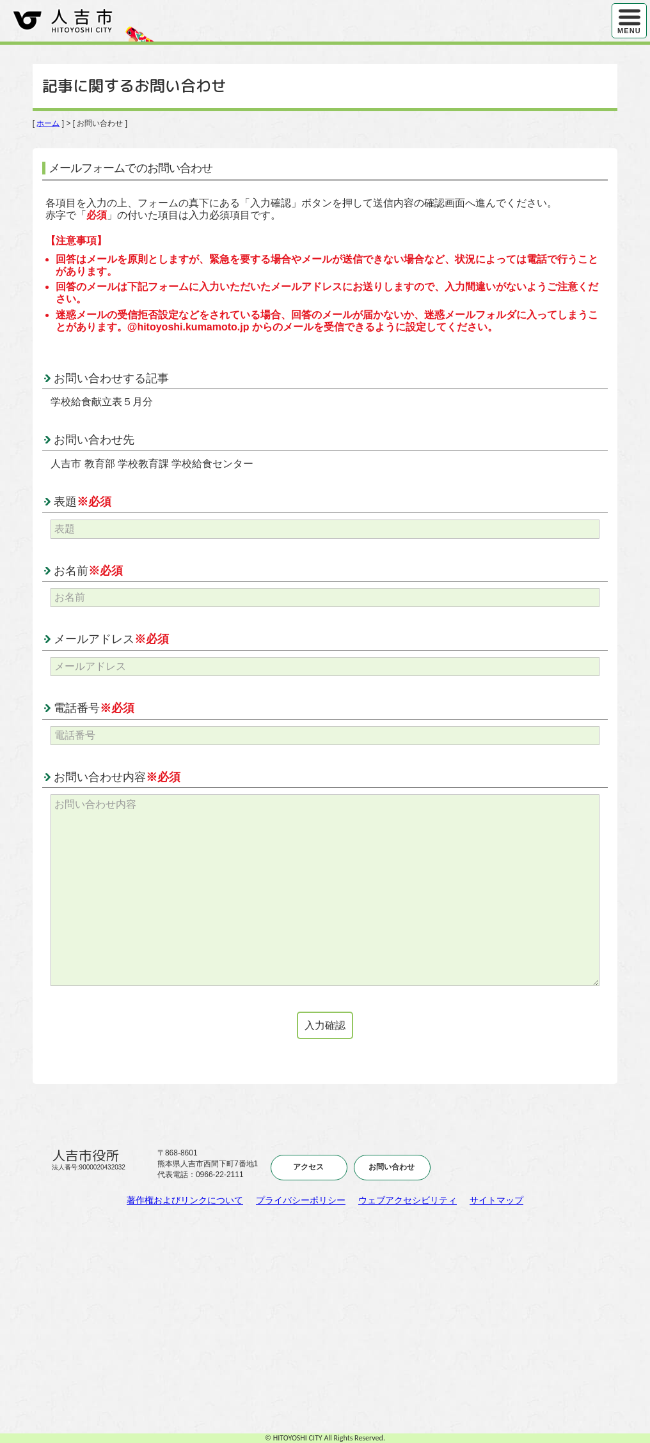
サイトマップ (496, 1200)
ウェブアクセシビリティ (407, 1200)
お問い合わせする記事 (111, 378)
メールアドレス (111, 639)
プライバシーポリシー (300, 1200)
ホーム (47, 123)
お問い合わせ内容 (117, 777)
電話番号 (94, 708)
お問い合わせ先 (94, 439)
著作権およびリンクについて (185, 1200)
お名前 (88, 570)
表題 (82, 501)
